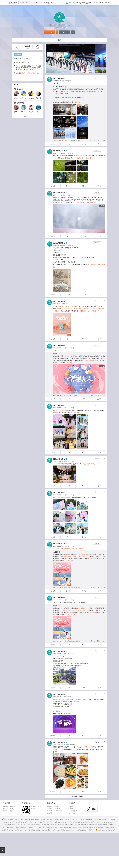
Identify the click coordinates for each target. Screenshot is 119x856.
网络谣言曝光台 (110, 827)
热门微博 (5, 806)
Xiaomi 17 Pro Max (70, 140)
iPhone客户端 (69, 153)
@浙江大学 (61, 309)
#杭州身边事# (88, 747)
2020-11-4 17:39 (58, 304)
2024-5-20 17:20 (58, 245)
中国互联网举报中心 (8, 827)
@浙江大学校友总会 (71, 309)
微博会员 (5, 809)
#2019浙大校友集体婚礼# (61, 464)
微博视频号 (69, 395)
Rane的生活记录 (33, 98)
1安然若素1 (39, 112)
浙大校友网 (30, 73)
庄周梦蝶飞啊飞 (25, 112)
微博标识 (49, 811)
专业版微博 (69, 697)
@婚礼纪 (55, 354)
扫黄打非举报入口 (99, 827)
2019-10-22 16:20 (58, 546)
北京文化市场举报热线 (65, 827)
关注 (49, 32)
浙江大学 (23, 73)
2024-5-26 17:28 (58, 195)
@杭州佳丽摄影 (92, 559)
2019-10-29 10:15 (58, 348)
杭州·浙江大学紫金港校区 (84, 158)
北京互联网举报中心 (21, 827)
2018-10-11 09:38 (58, 745)
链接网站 (57, 806)
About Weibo (35, 819)
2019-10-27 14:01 (58, 461)
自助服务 (70, 809)
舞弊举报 (27, 819)
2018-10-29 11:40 (58, 654)
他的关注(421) (18, 89)
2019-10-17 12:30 (58, 587)
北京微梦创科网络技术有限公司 (83, 830)
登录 (101, 3)
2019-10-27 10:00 (58, 495)
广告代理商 (58, 811)
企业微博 (49, 809)
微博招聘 (42, 819)
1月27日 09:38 (57, 140)
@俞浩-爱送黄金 (57, 87)
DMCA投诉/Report (86, 819)
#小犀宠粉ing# (85, 311)
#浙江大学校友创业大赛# (61, 410)
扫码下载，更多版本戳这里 (36, 807)
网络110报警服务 (52, 827)
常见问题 (70, 806)
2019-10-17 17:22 (58, 600)
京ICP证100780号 (9, 822)
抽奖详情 (95, 311)
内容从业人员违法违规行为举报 (37, 827)
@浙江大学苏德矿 (83, 699)
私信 (64, 32)
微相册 (12, 809)
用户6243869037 (18, 112)
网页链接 (67, 713)
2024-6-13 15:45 (58, 153)
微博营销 (57, 809)
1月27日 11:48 (57, 81)
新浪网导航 (50, 819)
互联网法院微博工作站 (100, 819)
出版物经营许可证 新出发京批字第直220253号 (100, 825)
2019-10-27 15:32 (58, 408)
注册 (95, 3)
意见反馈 (20, 819)
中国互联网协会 (77, 827)
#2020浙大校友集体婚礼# (66, 306)
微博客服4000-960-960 (9, 819)
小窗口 (102, 206)
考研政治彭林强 (18, 98)
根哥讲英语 (24, 98)
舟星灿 (31, 112)
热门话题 (12, 806)
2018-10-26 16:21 (58, 697)
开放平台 (49, 813)
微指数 (12, 811)
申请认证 (49, 806)
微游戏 (5, 811)
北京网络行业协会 (88, 827)
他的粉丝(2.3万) (19, 103)
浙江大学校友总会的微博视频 (85, 202)
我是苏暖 (38, 98)
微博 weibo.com (70, 304)
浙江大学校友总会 (59, 78)
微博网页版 (68, 81)
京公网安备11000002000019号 (105, 830)
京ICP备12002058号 (21, 822)
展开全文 (78, 102)
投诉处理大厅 (75, 819)
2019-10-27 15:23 (58, 395)
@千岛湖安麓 (90, 360)
